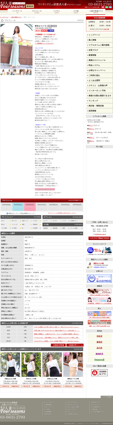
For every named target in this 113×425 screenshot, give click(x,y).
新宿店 (99, 342)
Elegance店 (99, 360)
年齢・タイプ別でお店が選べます (99, 323)
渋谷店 (99, 336)
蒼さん (91, 132)
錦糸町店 (99, 354)
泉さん (91, 125)
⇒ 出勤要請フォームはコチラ (44, 43)
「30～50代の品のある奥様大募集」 (99, 314)
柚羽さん (91, 137)
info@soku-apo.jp (100, 234)
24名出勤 (106, 29)
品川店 (99, 348)
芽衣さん (91, 129)
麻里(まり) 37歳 (99, 263)
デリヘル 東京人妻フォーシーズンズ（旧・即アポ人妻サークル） (88, 423)
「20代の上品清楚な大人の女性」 (99, 292)
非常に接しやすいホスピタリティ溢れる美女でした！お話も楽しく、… (56, 330)
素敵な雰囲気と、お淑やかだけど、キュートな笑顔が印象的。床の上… (56, 334)
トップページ (4, 17)
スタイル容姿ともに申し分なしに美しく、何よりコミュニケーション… (56, 327)
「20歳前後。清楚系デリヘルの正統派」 (99, 300)
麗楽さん (91, 141)
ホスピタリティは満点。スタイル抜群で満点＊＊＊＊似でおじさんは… (56, 341)
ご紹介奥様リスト (16, 17)
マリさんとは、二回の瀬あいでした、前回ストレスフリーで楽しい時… (56, 337)
